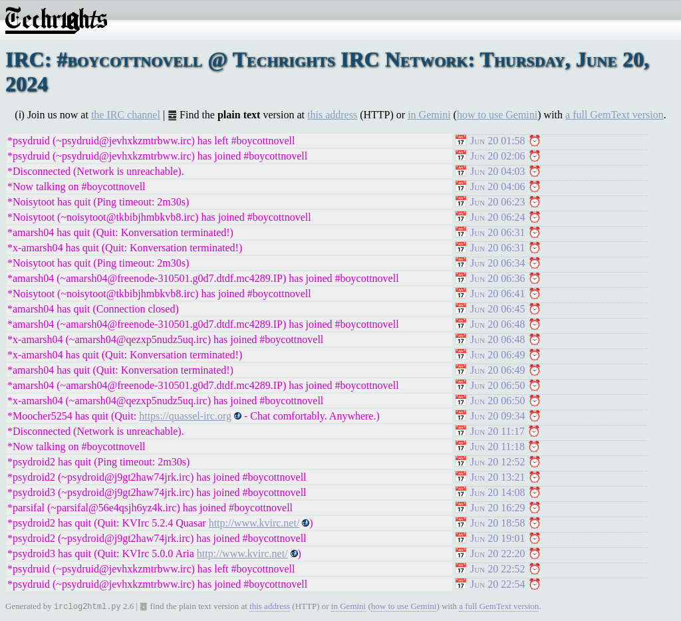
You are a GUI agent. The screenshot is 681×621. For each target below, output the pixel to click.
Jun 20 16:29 (497, 507)
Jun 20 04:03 (497, 171)
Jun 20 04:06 (497, 186)
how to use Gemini (497, 114)
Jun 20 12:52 (497, 461)
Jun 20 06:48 (497, 324)
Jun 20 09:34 (497, 416)
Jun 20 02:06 (497, 156)
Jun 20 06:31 (497, 232)
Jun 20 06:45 (497, 308)
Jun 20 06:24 (497, 217)
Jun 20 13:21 (497, 477)
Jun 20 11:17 (497, 431)
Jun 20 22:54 (497, 584)
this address (332, 114)
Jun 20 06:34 (497, 263)
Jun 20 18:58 (497, 523)
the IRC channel (125, 114)
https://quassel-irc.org (185, 416)
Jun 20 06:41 (497, 293)
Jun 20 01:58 (497, 140)
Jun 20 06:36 (497, 278)
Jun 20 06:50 (497, 385)
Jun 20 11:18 (497, 446)
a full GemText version (614, 114)
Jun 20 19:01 (497, 538)
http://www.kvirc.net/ (254, 523)
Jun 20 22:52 (497, 568)
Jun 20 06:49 (497, 354)
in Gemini (429, 114)
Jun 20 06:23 (497, 201)
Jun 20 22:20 (497, 553)
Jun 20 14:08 (497, 492)
